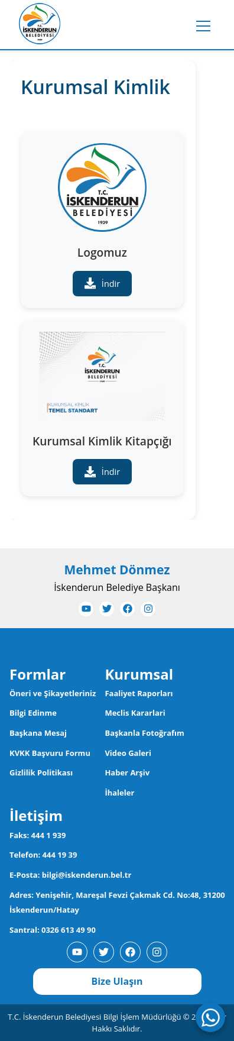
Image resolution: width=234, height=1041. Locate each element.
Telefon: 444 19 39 (43, 854)
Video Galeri (128, 753)
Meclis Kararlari (135, 712)
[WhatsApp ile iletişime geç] (210, 1017)
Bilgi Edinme (33, 712)
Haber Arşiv (127, 772)
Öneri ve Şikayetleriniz (52, 693)
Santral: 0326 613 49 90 (52, 929)
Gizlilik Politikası (41, 772)
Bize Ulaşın (116, 981)
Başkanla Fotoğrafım (144, 733)
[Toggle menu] (203, 26)
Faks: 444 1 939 (37, 835)
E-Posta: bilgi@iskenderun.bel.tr (70, 874)
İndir (102, 283)
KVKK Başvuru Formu (49, 753)
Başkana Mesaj (38, 733)
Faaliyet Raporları (139, 693)
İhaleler (119, 792)
